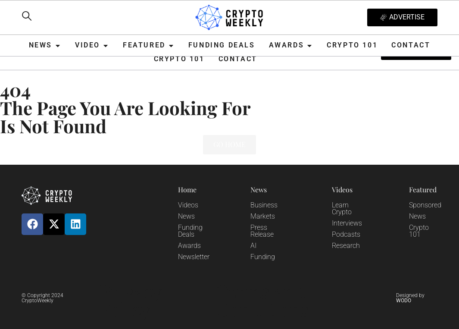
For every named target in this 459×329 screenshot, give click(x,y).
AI (253, 245)
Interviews (347, 223)
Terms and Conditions (262, 300)
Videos (188, 205)
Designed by (410, 298)
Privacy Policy (130, 300)
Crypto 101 (419, 230)
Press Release (262, 230)
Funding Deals (190, 230)
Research (346, 245)
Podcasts (346, 234)
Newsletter (193, 257)
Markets (262, 216)
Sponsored (425, 205)
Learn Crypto (342, 208)
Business (264, 205)
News (186, 216)
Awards (189, 245)
